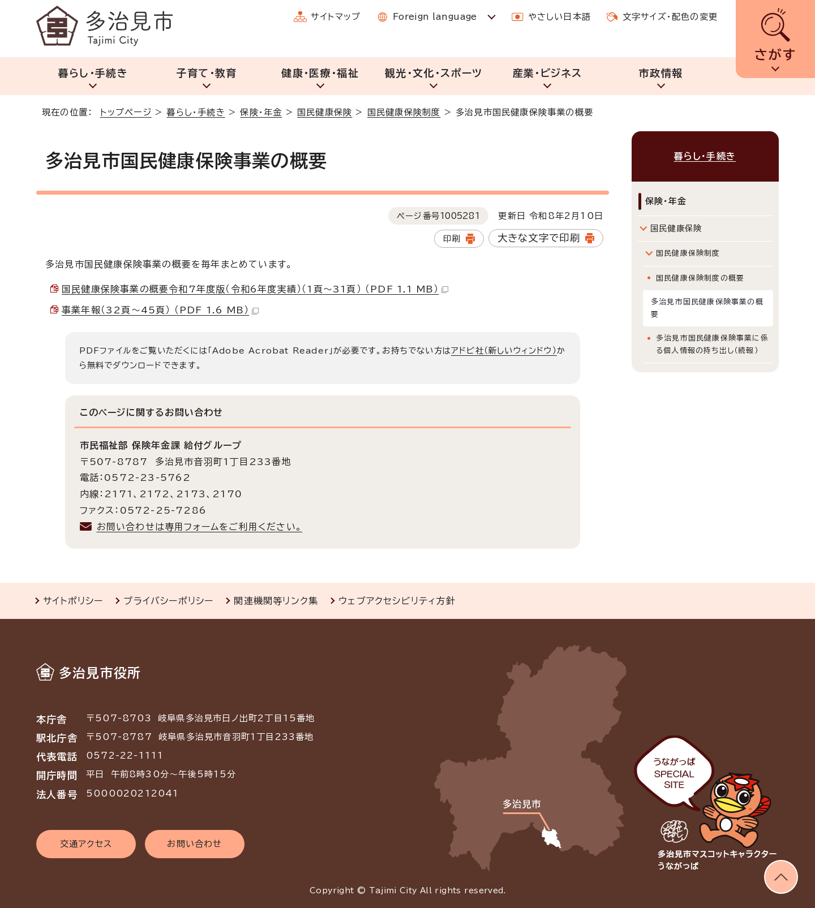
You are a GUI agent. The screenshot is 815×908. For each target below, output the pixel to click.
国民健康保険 (324, 112)
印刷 (451, 238)
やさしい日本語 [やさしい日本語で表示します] (559, 16)
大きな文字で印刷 (539, 238)
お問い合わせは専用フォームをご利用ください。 (199, 526)
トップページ (126, 112)
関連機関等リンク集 (276, 600)
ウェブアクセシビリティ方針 (397, 600)
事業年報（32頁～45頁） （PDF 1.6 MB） (160, 310)
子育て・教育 (206, 73)
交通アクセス (86, 844)
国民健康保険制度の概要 (700, 276)
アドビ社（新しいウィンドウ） (504, 350)
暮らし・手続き (93, 73)
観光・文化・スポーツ (434, 73)
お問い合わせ (194, 844)
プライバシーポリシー (168, 600)
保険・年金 (261, 112)
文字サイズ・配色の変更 (670, 16)
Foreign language (435, 16)
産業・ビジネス (547, 73)
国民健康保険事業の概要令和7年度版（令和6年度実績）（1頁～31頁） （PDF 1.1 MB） (255, 289)
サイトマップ (336, 16)
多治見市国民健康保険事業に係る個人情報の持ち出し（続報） (712, 342)
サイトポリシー (73, 600)
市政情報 (661, 73)
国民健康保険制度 (404, 112)
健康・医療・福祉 (320, 73)
